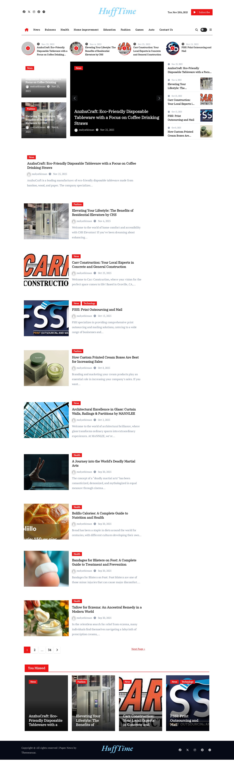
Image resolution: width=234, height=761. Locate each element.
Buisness (50, 29)
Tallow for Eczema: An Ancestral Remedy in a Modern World (107, 609)
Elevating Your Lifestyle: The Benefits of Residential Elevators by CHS (100, 51)
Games (139, 29)
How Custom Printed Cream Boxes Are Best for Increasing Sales (105, 359)
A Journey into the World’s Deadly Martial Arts (103, 463)
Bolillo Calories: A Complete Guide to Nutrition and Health (100, 515)
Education (109, 29)
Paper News (66, 749)
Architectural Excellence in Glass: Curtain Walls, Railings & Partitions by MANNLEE (104, 411)
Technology (89, 303)
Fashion (126, 29)
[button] (210, 29)
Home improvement (86, 29)
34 (49, 650)
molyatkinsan (36, 86)
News (36, 29)
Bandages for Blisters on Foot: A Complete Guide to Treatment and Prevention (104, 562)
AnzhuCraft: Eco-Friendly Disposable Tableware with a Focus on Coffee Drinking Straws (43, 80)
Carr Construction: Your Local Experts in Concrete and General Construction (147, 51)
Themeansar (28, 754)
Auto (152, 29)
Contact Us (166, 29)
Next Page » (138, 649)
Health (65, 29)
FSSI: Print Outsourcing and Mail (97, 309)
